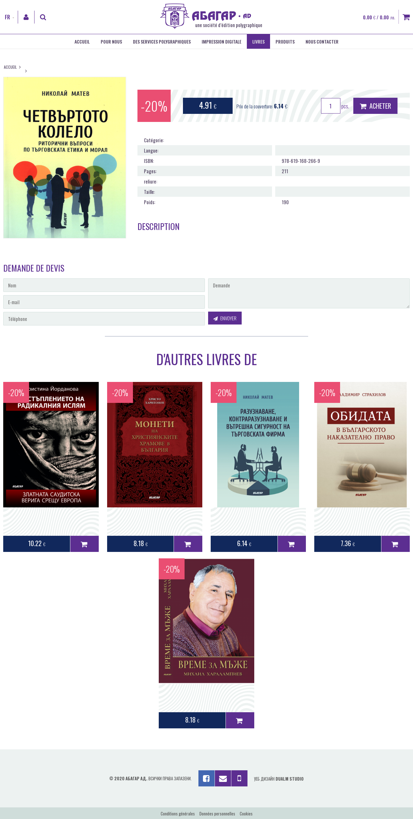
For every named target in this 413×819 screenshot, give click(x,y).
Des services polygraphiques (162, 41)
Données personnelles (217, 813)
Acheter (375, 106)
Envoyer (225, 318)
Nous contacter (322, 41)
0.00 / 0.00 (379, 17)
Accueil (82, 41)
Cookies (246, 813)
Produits (285, 41)
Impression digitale (221, 41)
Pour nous (111, 41)
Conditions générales (178, 813)
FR (7, 17)
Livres (258, 41)
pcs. (335, 106)
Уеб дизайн (279, 778)
